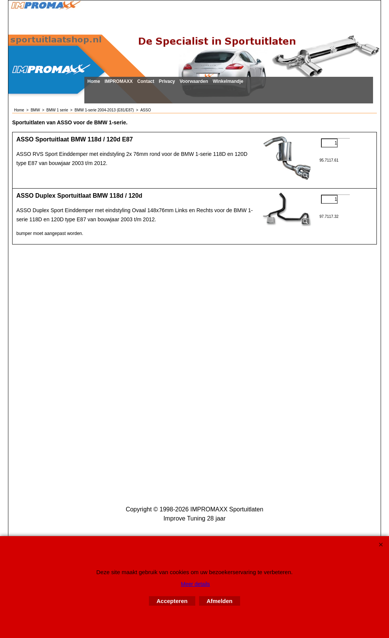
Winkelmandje (228, 81)
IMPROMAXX (118, 81)
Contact (145, 81)
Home (93, 81)
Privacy (167, 81)
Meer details (195, 584)
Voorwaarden (194, 81)
